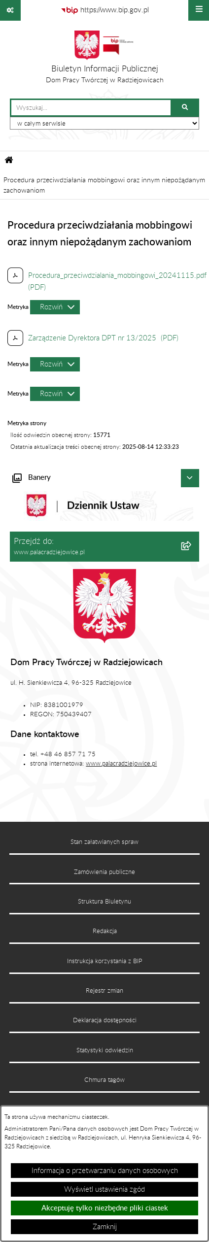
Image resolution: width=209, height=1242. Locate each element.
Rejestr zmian (104, 991)
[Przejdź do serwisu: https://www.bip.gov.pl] (104, 10)
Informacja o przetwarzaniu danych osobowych (105, 1171)
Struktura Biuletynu (104, 902)
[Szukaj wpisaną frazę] (185, 108)
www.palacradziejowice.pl (121, 764)
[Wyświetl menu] (198, 10)
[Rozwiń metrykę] (55, 307)
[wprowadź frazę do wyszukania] (91, 108)
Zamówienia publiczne (104, 872)
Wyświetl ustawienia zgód (104, 1189)
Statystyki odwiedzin (104, 1050)
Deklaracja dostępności (105, 1020)
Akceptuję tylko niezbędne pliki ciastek (104, 1208)
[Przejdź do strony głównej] (105, 60)
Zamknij (105, 1227)
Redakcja (105, 931)
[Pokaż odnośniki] (10, 10)
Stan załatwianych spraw (104, 842)
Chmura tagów (104, 1080)
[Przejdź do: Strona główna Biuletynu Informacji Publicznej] (8, 161)
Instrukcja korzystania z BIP (104, 961)
